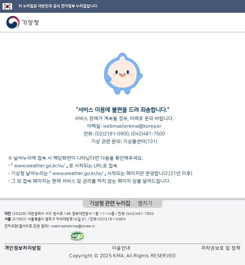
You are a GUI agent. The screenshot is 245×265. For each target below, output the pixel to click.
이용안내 (121, 248)
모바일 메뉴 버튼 (234, 22)
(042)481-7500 (148, 134)
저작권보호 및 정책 (221, 248)
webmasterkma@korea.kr (132, 126)
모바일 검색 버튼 (224, 22)
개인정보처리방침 (22, 248)
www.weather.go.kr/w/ (39, 166)
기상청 (22, 22)
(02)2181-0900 (112, 134)
